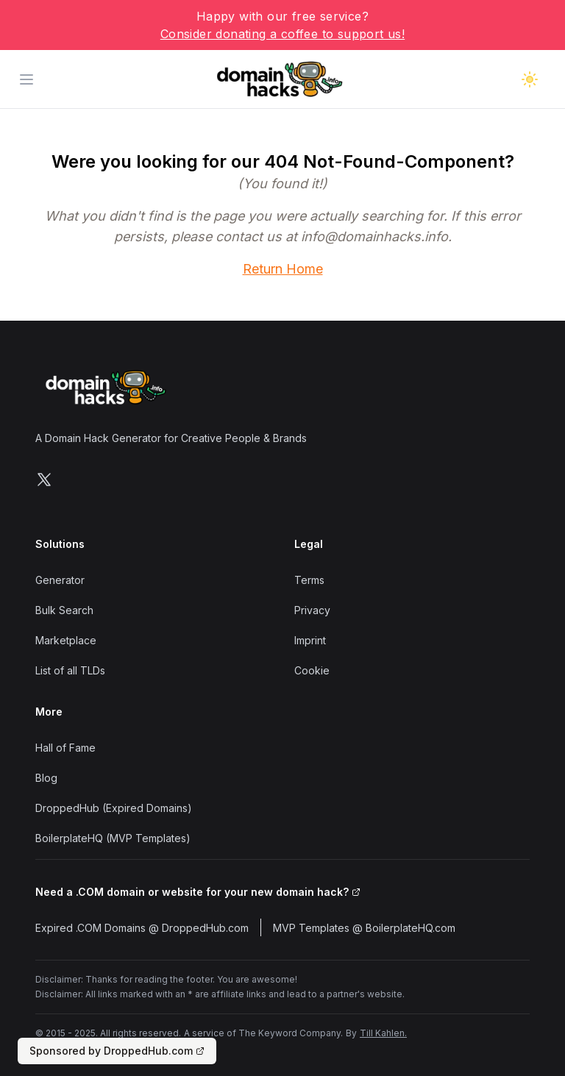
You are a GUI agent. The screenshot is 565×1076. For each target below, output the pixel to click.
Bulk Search (64, 610)
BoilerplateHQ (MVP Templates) (113, 838)
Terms (309, 580)
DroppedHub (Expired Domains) (113, 808)
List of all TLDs (70, 670)
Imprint (310, 640)
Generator (60, 580)
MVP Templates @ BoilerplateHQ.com (364, 928)
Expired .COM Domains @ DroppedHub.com (142, 928)
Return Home (283, 269)
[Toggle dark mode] (529, 79)
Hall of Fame (65, 747)
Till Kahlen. (383, 1032)
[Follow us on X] (44, 479)
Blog (46, 778)
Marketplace (65, 640)
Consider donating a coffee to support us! (282, 33)
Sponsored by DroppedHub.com (117, 1050)
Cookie (312, 670)
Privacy (312, 610)
